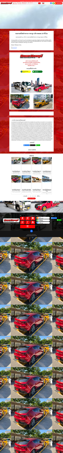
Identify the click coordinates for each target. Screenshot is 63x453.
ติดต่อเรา (28, 223)
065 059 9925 (59, 3)
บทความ (28, 227)
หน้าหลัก (22, 219)
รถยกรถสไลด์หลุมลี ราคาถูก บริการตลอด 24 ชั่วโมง (16, 171)
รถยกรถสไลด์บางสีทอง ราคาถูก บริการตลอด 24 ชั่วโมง (36, 190)
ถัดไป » (38, 196)
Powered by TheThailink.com (30, 235)
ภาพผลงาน (27, 219)
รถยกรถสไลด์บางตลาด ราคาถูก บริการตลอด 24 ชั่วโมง (16, 190)
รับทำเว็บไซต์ (35, 235)
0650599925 (15, 48)
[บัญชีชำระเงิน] (33, 218)
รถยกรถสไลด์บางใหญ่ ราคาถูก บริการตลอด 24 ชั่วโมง (36, 171)
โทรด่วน (40, 217)
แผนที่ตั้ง (33, 223)
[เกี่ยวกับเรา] (22, 222)
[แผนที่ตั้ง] (33, 222)
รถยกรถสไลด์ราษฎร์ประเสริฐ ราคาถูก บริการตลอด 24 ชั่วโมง (26, 190)
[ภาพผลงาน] (27, 218)
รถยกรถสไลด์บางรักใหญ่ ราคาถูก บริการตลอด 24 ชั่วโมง (26, 171)
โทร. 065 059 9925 (25, 71)
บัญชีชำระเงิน (32, 219)
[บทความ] (27, 226)
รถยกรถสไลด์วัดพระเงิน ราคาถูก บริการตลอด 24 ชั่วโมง (47, 171)
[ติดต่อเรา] (27, 222)
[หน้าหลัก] (22, 218)
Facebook (40, 222)
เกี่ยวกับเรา (22, 223)
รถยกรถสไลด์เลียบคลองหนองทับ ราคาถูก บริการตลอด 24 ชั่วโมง (47, 190)
